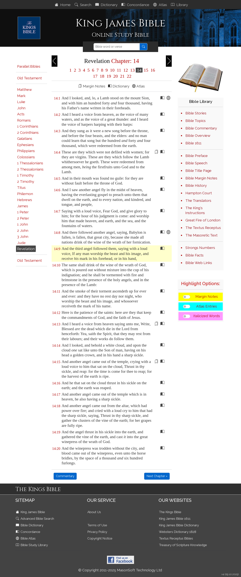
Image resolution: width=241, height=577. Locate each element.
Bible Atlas (26, 538)
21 (122, 76)
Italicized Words (206, 316)
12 (125, 70)
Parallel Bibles (28, 66)
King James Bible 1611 (175, 518)
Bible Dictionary (30, 525)
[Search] (117, 46)
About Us (94, 512)
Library (180, 5)
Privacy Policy (97, 532)
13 (132, 70)
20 (115, 76)
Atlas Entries (206, 306)
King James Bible (31, 512)
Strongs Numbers (200, 248)
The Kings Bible (170, 512)
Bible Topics (195, 121)
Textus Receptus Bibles (176, 538)
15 (146, 70)
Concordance (135, 5)
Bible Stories (195, 113)
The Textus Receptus (203, 228)
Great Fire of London (202, 220)
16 (152, 70)
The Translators (198, 200)
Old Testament (29, 78)
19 (108, 76)
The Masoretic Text (201, 235)
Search (83, 5)
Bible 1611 (193, 143)
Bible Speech (196, 163)
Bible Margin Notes (201, 178)
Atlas (160, 5)
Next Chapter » (156, 476)
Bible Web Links (198, 263)
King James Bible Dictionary (179, 525)
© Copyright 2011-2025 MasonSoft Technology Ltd (120, 570)
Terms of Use (97, 525)
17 (95, 76)
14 (139, 70)
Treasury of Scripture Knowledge (183, 545)
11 (119, 70)
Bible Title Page (198, 170)
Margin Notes (206, 296)
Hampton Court (198, 193)
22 (128, 76)
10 (112, 70)
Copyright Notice (99, 538)
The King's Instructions (195, 210)
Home (63, 5)
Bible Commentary (201, 128)
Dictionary (106, 5)
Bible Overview (197, 135)
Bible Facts (194, 255)
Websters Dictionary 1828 (177, 532)
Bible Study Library (32, 545)
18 (102, 76)
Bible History (196, 185)
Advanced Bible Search (35, 518)
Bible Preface (196, 156)
